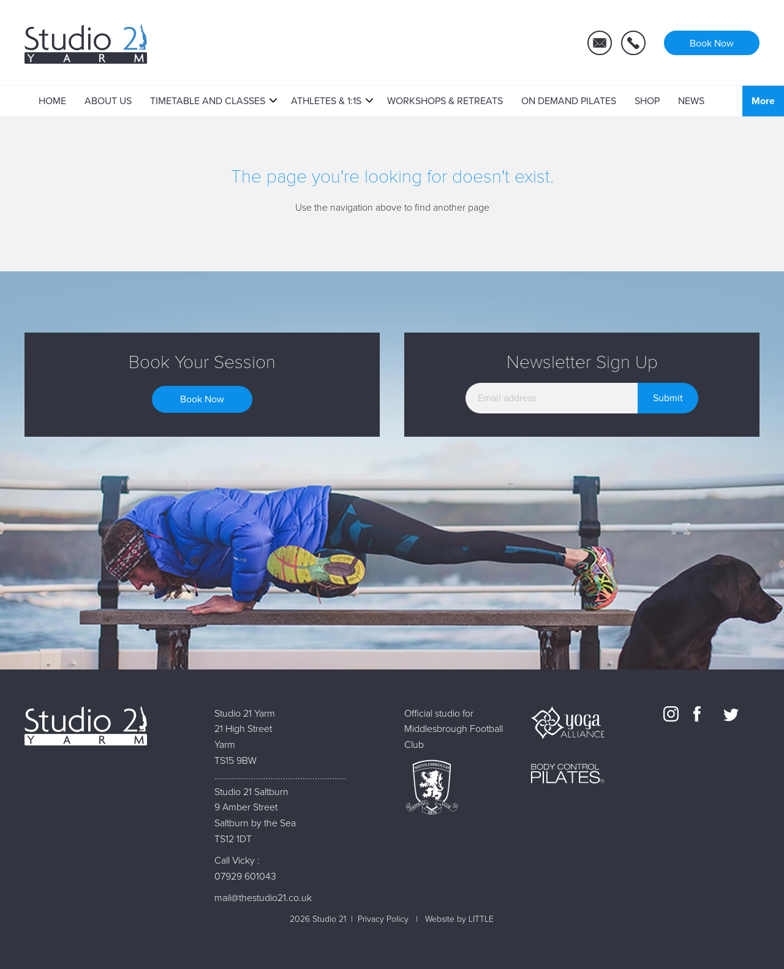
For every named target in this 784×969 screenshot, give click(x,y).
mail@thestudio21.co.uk (263, 898)
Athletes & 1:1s (326, 101)
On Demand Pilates (568, 101)
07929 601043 (245, 876)
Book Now (202, 399)
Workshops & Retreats (445, 101)
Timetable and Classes (207, 101)
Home (52, 101)
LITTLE (481, 919)
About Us (108, 101)
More (763, 101)
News (691, 101)
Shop (647, 101)
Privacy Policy (383, 919)
